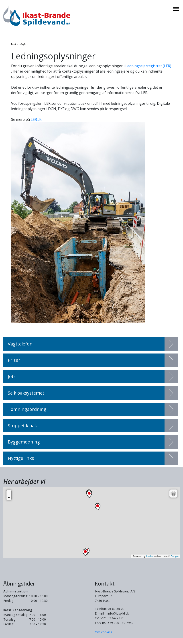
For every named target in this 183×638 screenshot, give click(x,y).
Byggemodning (24, 442)
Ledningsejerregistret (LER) (148, 65)
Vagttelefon (20, 344)
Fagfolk (24, 44)
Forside (14, 44)
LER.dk (36, 119)
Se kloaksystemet (26, 393)
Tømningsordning (27, 409)
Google (175, 556)
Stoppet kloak (22, 426)
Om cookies (103, 632)
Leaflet (149, 556)
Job (11, 376)
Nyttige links (21, 458)
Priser (14, 360)
